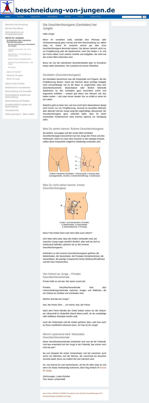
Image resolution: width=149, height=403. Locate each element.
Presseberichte (12, 110)
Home (7, 17)
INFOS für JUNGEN (14, 38)
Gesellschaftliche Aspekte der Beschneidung (18, 106)
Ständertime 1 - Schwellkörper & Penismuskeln (19, 55)
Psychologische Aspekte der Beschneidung (17, 96)
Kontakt (20, 17)
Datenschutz (96, 17)
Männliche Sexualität (15, 75)
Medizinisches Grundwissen (17, 87)
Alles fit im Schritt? (14, 72)
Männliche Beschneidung (16, 25)
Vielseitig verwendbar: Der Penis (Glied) (19, 50)
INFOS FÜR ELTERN (15, 84)
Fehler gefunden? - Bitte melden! (20, 114)
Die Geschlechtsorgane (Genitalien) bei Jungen (21, 45)
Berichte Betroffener (14, 28)
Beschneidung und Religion (17, 101)
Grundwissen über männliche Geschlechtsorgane (19, 41)
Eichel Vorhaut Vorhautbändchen (19, 59)
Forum (80, 17)
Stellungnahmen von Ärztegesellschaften (14, 33)
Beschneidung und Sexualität (18, 91)
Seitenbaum (52, 17)
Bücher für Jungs (13, 79)
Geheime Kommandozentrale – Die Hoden (20, 63)
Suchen (67, 17)
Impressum (35, 17)
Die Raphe (12, 67)
